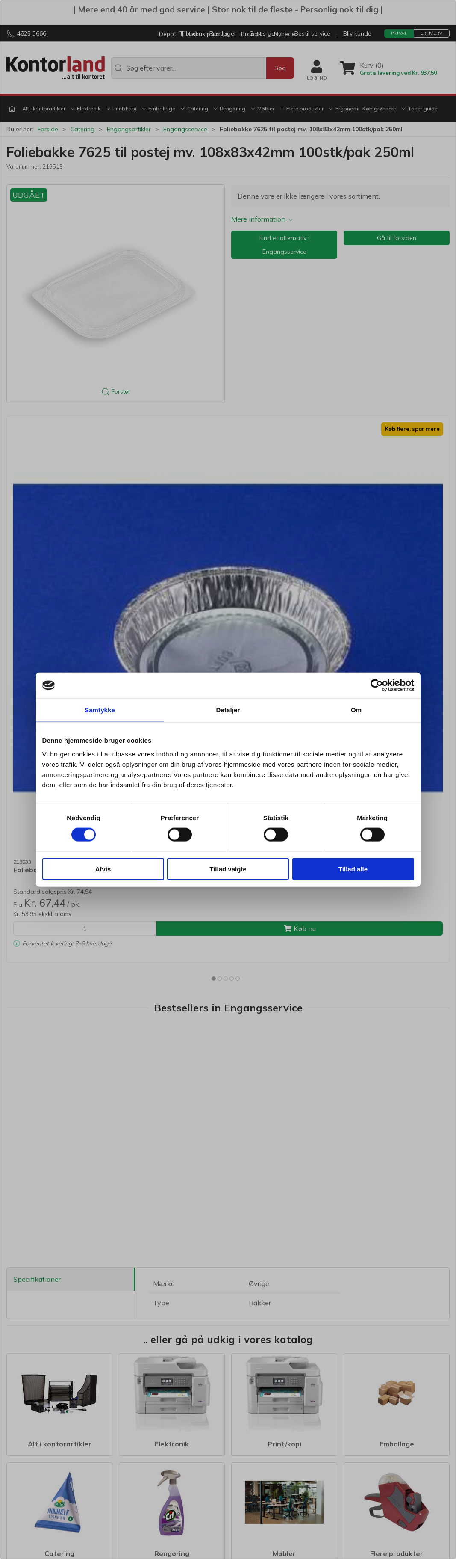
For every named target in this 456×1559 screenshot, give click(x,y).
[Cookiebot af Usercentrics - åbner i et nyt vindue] (376, 685)
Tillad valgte (227, 868)
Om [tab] (356, 710)
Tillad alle (353, 868)
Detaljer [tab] (228, 710)
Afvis (103, 868)
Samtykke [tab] (100, 710)
